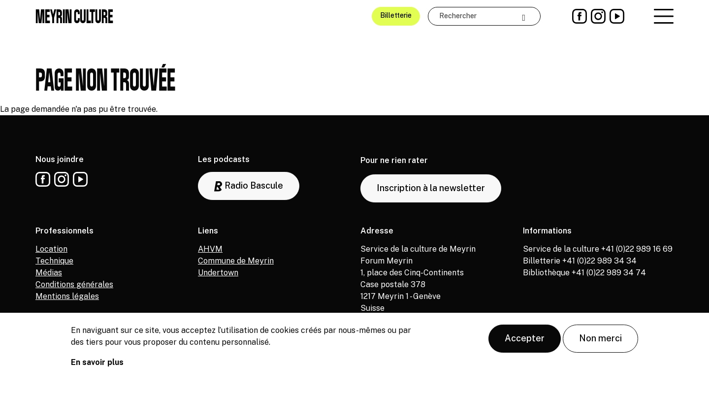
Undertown (218, 272)
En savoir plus (97, 366)
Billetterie (396, 15)
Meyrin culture (74, 16)
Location (51, 249)
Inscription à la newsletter (431, 188)
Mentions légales (67, 296)
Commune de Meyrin (236, 260)
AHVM (210, 249)
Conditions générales (74, 284)
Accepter (525, 342)
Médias (48, 272)
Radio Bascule (248, 186)
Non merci (600, 342)
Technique (54, 260)
